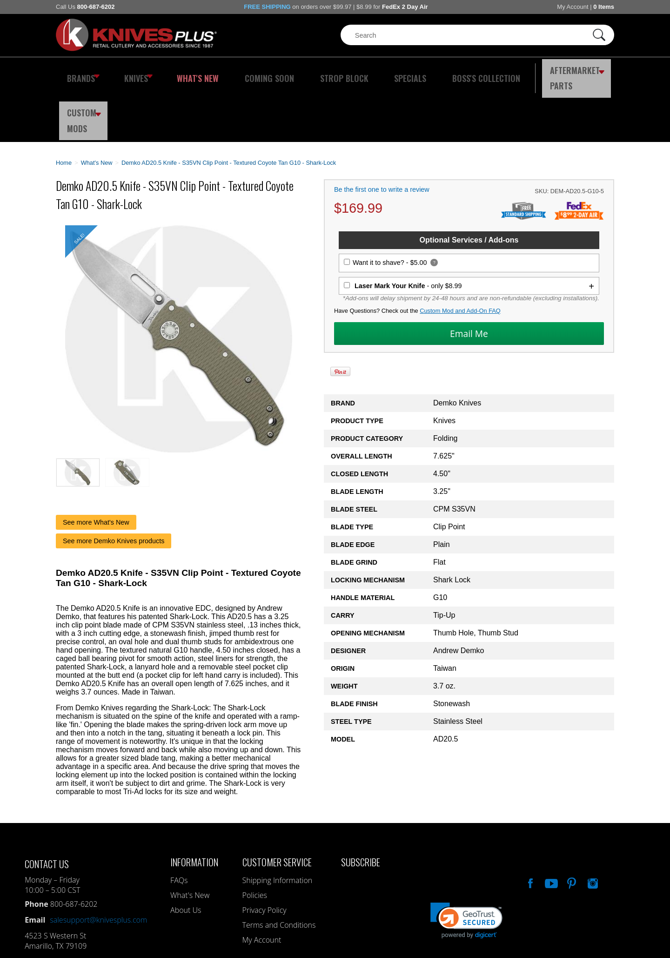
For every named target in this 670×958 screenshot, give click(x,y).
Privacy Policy (264, 855)
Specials (371, 72)
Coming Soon (248, 72)
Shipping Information (277, 825)
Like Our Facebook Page (529, 826)
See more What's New (96, 467)
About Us (185, 855)
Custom (589, 72)
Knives (132, 72)
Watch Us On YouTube (550, 826)
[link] (466, 865)
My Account (572, 6)
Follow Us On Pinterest (571, 826)
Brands (80, 72)
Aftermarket (523, 72)
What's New (187, 72)
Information (194, 806)
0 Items (603, 6)
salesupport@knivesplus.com (98, 864)
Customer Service (277, 806)
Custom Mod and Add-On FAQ (460, 255)
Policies (254, 840)
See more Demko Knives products (113, 485)
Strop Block (314, 72)
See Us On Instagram (592, 826)
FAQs (179, 825)
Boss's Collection (437, 72)
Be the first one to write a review (381, 134)
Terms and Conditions (279, 869)
